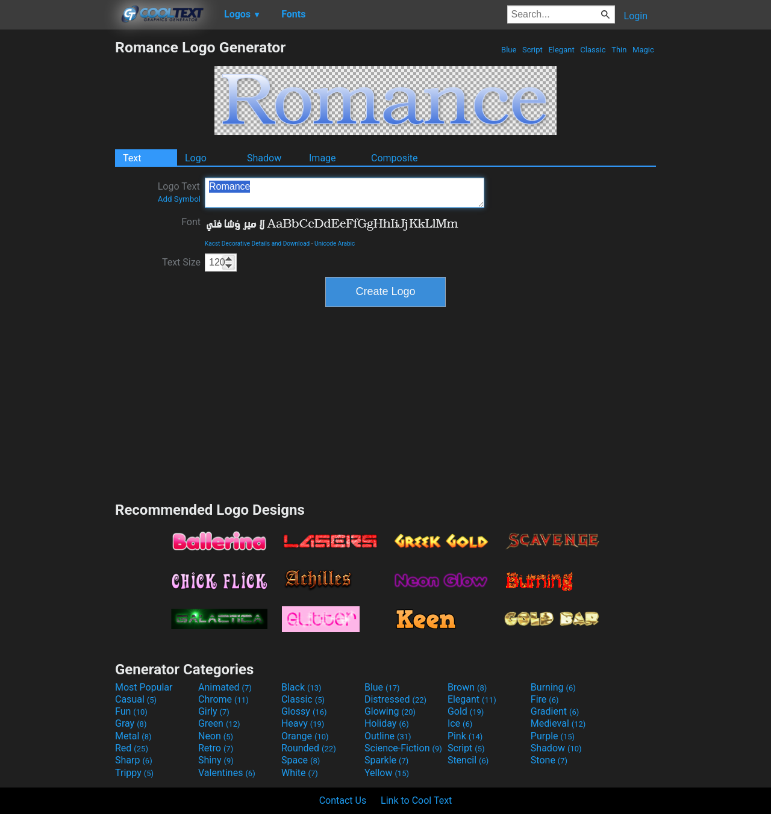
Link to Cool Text (416, 800)
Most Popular (144, 687)
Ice (460, 723)
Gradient (555, 711)
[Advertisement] (57, 219)
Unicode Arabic (334, 243)
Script (532, 49)
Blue (509, 49)
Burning (553, 687)
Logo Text (179, 192)
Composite (394, 158)
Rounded (308, 748)
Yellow (386, 772)
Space (300, 760)
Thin (619, 49)
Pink (465, 736)
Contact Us (343, 800)
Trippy (134, 772)
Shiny (216, 760)
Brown (467, 687)
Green (219, 723)
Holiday (386, 723)
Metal (133, 736)
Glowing (390, 711)
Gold (466, 711)
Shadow (264, 158)
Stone (549, 760)
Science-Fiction (403, 748)
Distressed (395, 699)
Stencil (468, 760)
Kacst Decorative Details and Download (257, 243)
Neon (215, 736)
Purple (553, 736)
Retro (215, 748)
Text (132, 158)
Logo (196, 158)
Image (322, 158)
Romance (344, 193)
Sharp (133, 760)
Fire (545, 699)
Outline (387, 736)
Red (131, 748)
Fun (131, 711)
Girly (213, 711)
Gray (130, 723)
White (299, 772)
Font (191, 222)
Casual (136, 699)
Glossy (304, 711)
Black (301, 687)
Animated (225, 687)
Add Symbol (179, 199)
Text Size (181, 262)
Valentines (226, 772)
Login (636, 16)
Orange (305, 736)
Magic (643, 49)
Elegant (561, 49)
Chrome (223, 699)
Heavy (302, 723)
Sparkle (386, 760)
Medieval (558, 723)
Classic (593, 49)
